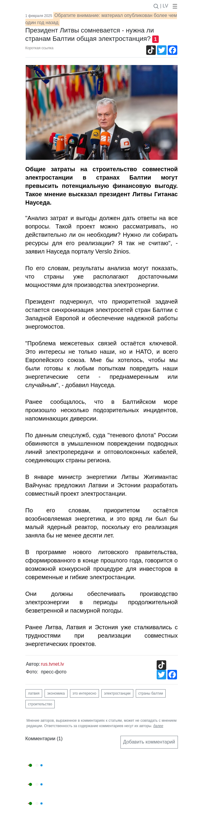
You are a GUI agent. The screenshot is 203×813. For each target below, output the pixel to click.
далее (158, 726)
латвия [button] (33, 693)
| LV (164, 5)
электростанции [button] (117, 693)
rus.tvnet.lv (52, 664)
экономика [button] (56, 693)
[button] (174, 5)
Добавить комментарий (149, 741)
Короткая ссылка (39, 48)
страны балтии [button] (150, 693)
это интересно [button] (84, 693)
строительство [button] (40, 704)
